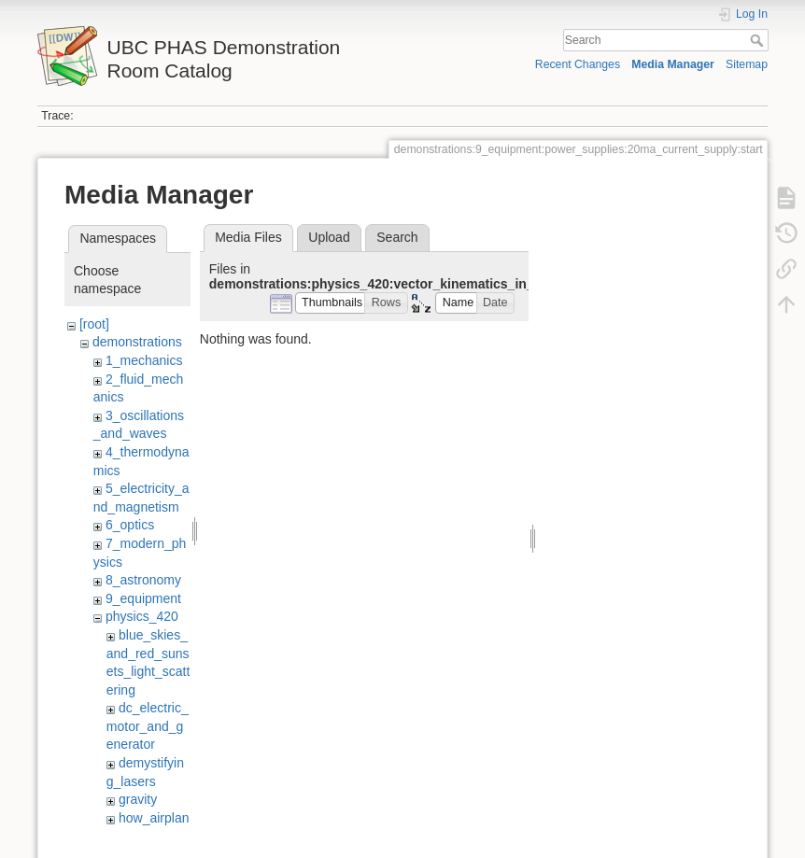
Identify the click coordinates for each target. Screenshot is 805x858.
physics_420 (142, 616)
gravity (138, 799)
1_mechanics (144, 360)
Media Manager (672, 64)
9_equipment (143, 598)
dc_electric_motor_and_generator (147, 726)
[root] (94, 323)
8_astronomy (143, 579)
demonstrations (137, 341)
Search (759, 40)
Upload (328, 237)
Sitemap (747, 64)
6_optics (130, 524)
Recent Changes (577, 64)
